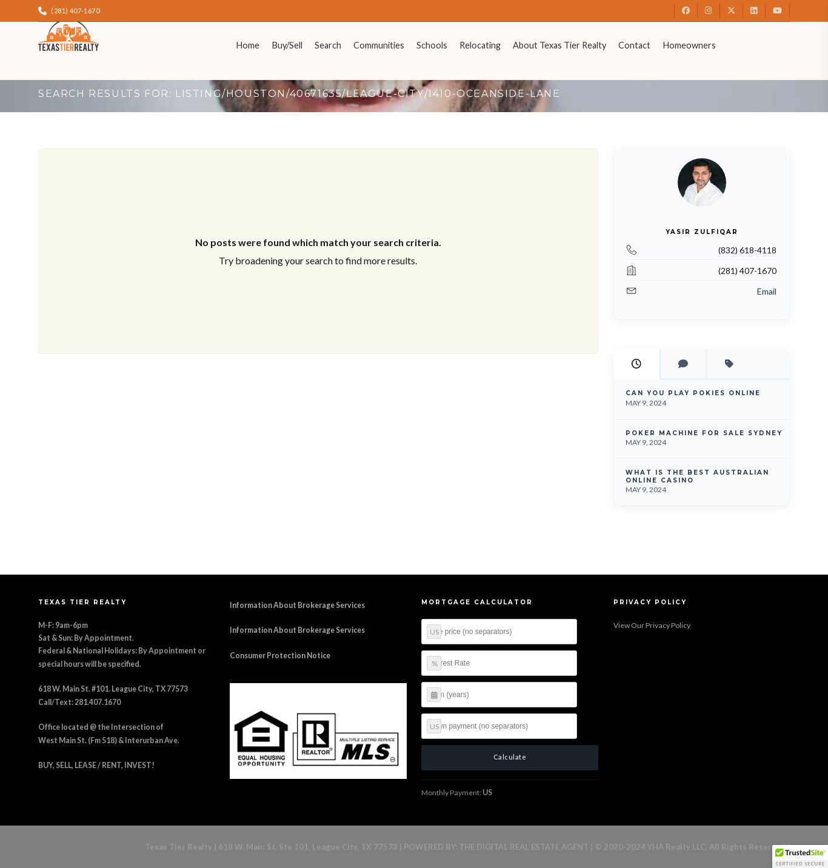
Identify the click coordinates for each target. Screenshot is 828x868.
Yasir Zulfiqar (701, 232)
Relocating (480, 45)
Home (247, 45)
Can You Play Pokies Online (693, 393)
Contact (634, 45)
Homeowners (689, 45)
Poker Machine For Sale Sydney (704, 433)
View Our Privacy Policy (651, 625)
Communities (378, 45)
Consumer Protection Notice (280, 655)
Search (328, 45)
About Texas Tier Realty (559, 45)
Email (766, 291)
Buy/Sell (287, 45)
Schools (431, 45)
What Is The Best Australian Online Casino (697, 476)
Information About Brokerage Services (297, 605)
